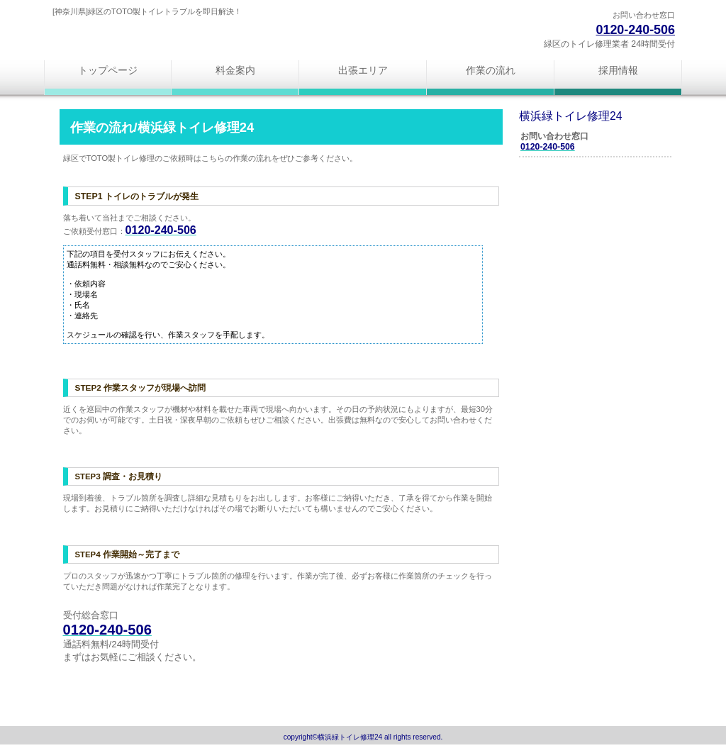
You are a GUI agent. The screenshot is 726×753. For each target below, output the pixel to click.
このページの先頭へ (110, 692)
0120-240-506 (635, 30)
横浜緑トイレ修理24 (221, 37)
